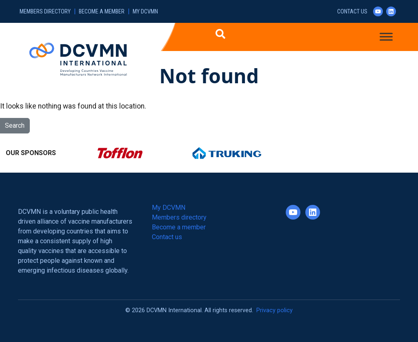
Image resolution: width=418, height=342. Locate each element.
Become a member (102, 11)
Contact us (352, 11)
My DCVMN (145, 11)
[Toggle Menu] (386, 36)
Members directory (45, 11)
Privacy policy (274, 310)
